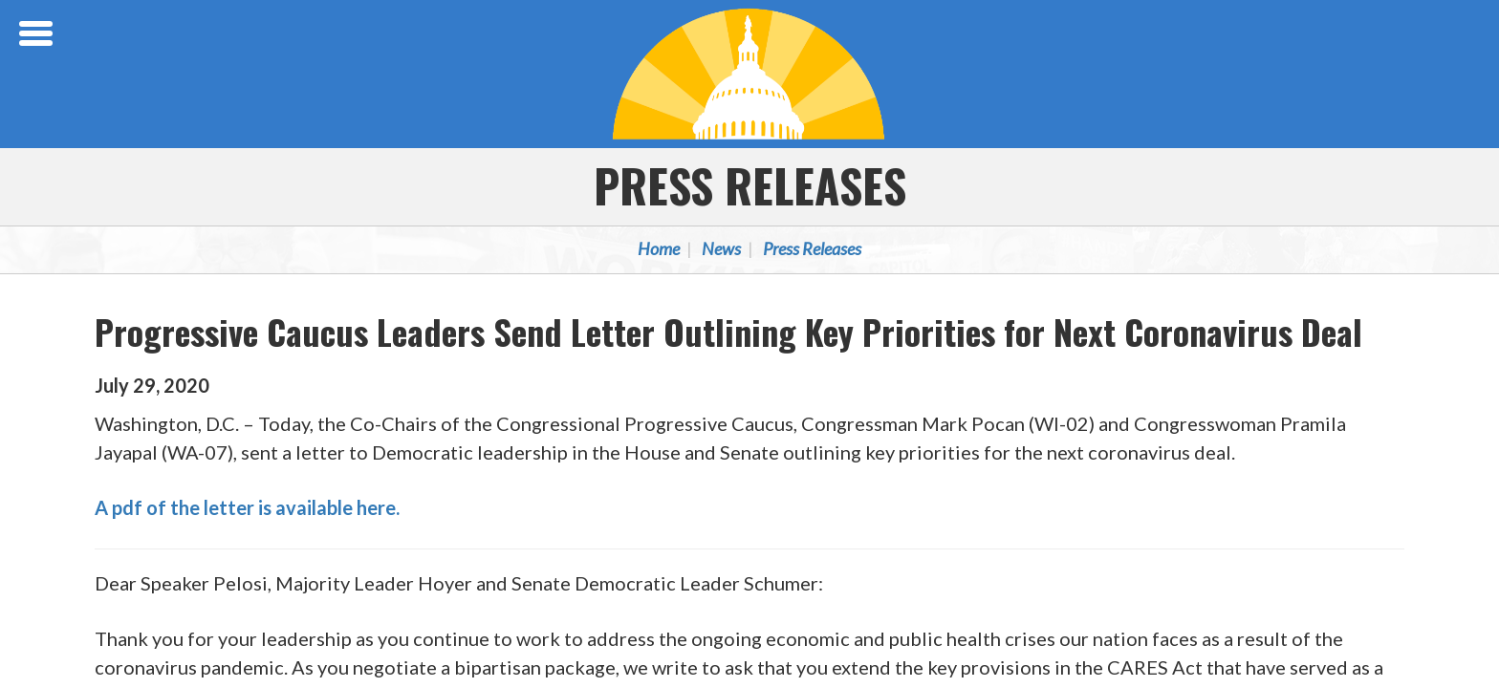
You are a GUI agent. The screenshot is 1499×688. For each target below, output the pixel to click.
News (721, 248)
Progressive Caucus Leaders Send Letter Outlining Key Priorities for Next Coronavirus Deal (728, 331)
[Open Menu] (38, 33)
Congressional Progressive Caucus (749, 73)
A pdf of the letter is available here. (247, 507)
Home (659, 248)
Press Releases (750, 185)
